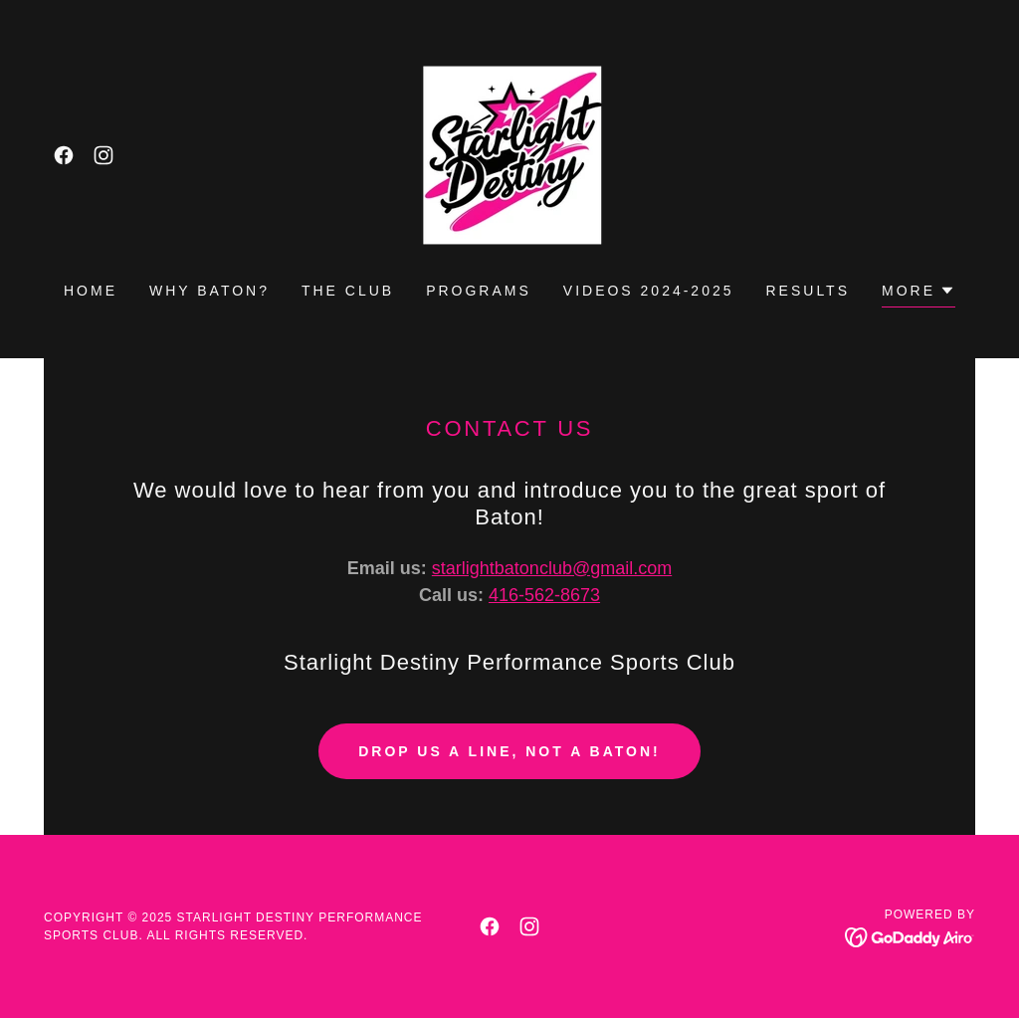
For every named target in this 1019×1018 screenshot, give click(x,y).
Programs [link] (478, 291)
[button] (918, 293)
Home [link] (90, 291)
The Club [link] (348, 291)
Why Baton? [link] (209, 291)
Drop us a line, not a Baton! (509, 751)
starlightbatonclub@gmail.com (552, 568)
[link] (64, 155)
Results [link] (808, 291)
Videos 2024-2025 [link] (648, 291)
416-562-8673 (544, 595)
